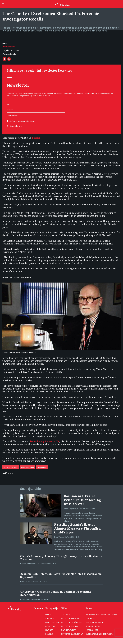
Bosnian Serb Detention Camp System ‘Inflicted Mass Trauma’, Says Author (61, 575)
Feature (49, 630)
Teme (89, 608)
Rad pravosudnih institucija (99, 634)
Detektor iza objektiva (72, 634)
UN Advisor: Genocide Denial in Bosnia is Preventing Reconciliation (55, 593)
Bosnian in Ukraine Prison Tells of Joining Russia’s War (82, 500)
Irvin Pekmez (8, 46)
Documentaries (68, 630)
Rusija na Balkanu (94, 622)
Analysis (49, 618)
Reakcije (49, 634)
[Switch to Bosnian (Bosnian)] (36, 138)
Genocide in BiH (27, 467)
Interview (50, 626)
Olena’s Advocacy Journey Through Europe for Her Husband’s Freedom (61, 557)
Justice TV (66, 615)
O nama (38, 608)
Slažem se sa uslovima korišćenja (22, 121)
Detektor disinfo (69, 626)
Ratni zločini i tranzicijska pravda (102, 615)
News (48, 615)
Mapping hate (92, 630)
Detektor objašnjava (71, 622)
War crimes (42, 467)
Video (64, 608)
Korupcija (90, 618)
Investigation (52, 622)
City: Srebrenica (11, 467)
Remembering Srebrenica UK (44, 441)
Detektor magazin (70, 618)
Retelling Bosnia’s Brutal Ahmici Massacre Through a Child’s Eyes (77, 528)
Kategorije (51, 608)
